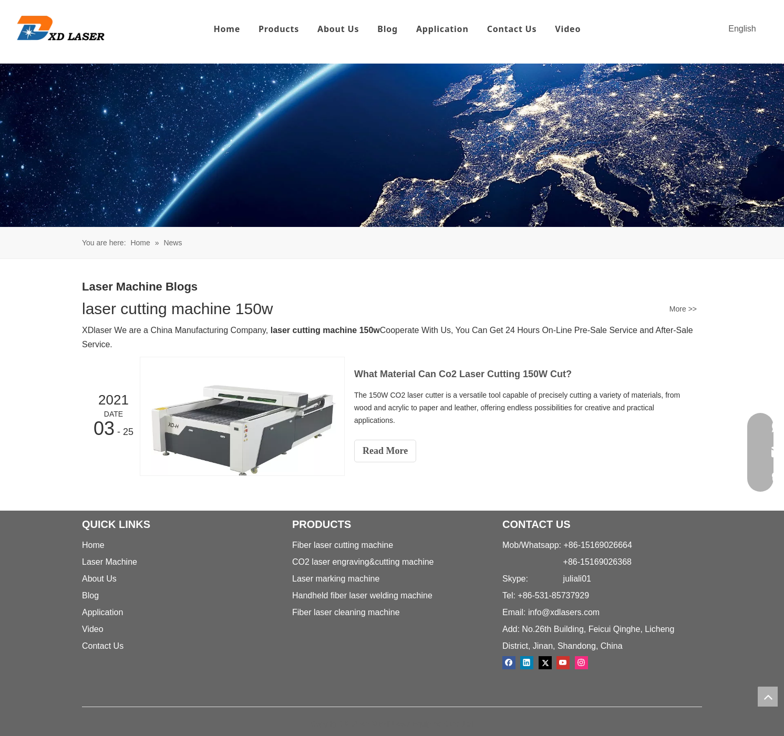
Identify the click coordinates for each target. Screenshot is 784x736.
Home (226, 29)
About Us (338, 29)
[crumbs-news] (392, 145)
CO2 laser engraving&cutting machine (363, 561)
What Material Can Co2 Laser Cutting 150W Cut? (463, 374)
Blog (387, 29)
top (768, 697)
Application (442, 29)
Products (279, 29)
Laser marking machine (335, 578)
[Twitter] (545, 662)
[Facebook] (508, 662)
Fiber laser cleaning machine (346, 612)
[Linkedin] (526, 662)
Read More (385, 450)
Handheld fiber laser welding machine (362, 595)
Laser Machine (109, 561)
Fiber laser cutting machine (342, 545)
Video (568, 29)
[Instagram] (581, 662)
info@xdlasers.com (564, 612)
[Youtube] (563, 662)
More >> (683, 309)
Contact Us (512, 29)
